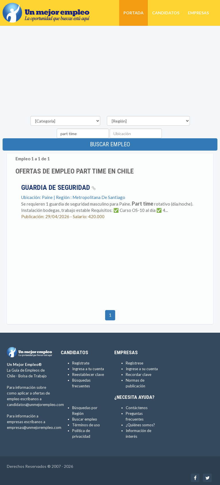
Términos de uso (86, 425)
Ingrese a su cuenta (142, 368)
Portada (133, 12)
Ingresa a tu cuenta (88, 368)
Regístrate (80, 363)
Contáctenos (137, 407)
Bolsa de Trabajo (32, 376)
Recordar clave (138, 374)
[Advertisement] (110, 72)
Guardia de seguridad (58, 188)
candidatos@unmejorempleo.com (35, 404)
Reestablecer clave (88, 374)
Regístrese (134, 363)
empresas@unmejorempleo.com (34, 427)
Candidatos (165, 12)
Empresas (198, 12)
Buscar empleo (110, 144)
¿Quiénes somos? (140, 425)
